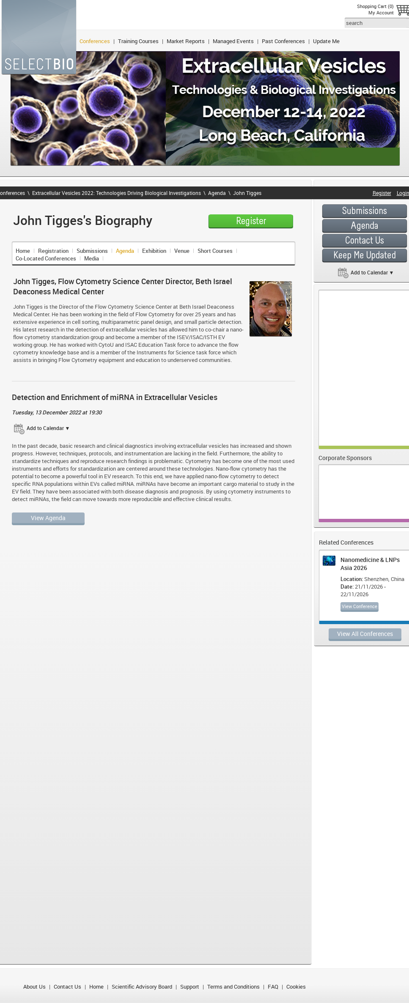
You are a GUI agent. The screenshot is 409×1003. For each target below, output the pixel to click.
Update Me (326, 41)
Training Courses (138, 41)
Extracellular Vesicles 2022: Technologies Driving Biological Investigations (116, 192)
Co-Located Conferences (46, 258)
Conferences (95, 41)
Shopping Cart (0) (375, 6)
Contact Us (67, 986)
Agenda (217, 192)
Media (91, 258)
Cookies (296, 986)
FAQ (273, 986)
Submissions (92, 251)
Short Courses (215, 251)
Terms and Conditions (233, 986)
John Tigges (247, 192)
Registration (53, 251)
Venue (181, 251)
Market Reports (186, 41)
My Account (381, 12)
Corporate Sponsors (345, 458)
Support (189, 986)
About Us (34, 986)
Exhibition (154, 251)
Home (23, 251)
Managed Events (233, 41)
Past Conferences (283, 41)
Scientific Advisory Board (142, 986)
